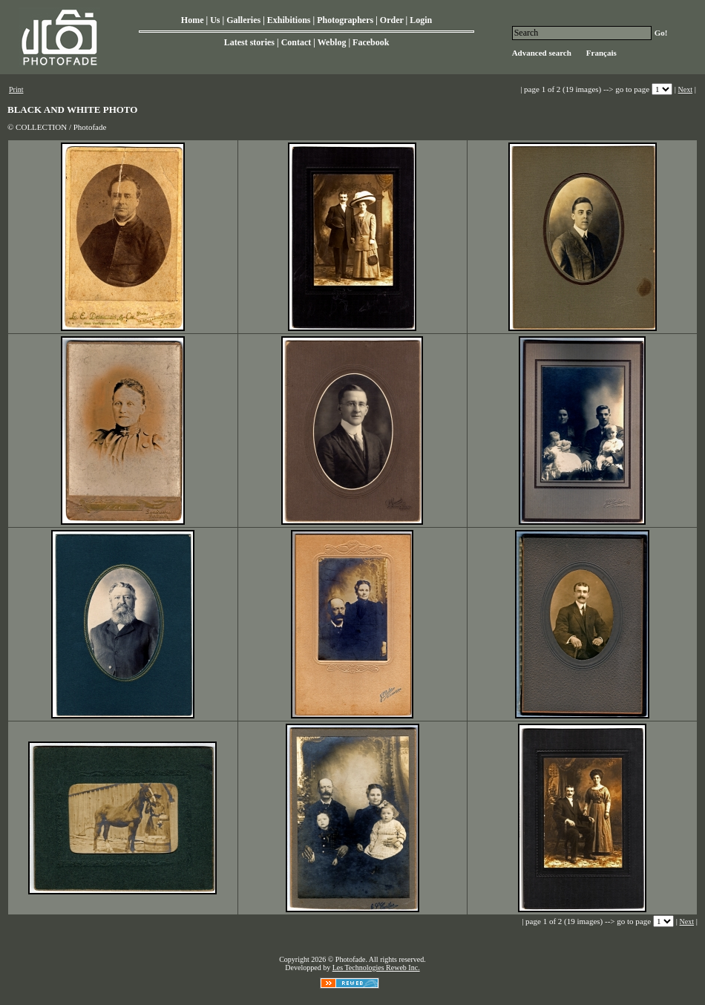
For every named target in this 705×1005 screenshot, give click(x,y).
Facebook (370, 42)
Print (16, 89)
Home (192, 20)
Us (215, 20)
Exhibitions (289, 20)
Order (392, 20)
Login (421, 20)
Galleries (243, 20)
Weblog (332, 42)
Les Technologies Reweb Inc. (376, 967)
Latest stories (249, 42)
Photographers (345, 20)
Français (601, 52)
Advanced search (541, 52)
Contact (296, 42)
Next (685, 89)
